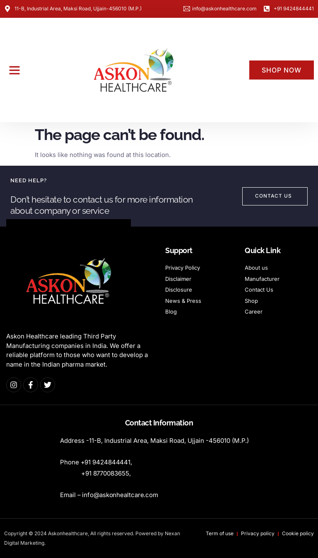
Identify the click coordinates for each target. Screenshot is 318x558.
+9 (106, 473)
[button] (14, 70)
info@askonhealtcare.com (120, 495)
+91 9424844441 (106, 462)
